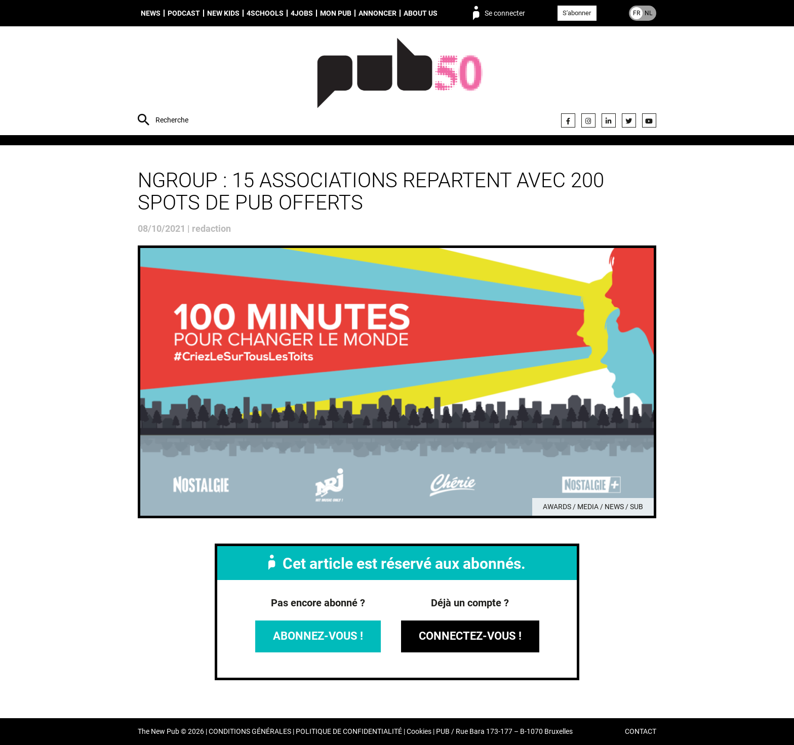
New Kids (223, 13)
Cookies (419, 731)
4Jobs (302, 13)
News (151, 13)
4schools (265, 13)
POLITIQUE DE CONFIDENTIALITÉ (349, 731)
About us (421, 13)
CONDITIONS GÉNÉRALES (250, 731)
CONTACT (640, 731)
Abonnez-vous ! (318, 636)
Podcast (184, 13)
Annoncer (377, 13)
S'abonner (577, 13)
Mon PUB (335, 13)
